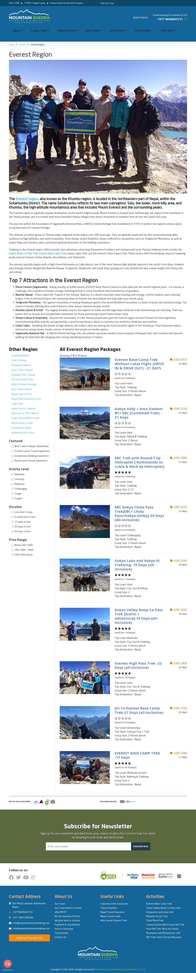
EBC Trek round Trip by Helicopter (164, 937)
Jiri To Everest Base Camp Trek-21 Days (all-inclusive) (139, 710)
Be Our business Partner (67, 916)
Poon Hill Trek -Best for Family (162, 928)
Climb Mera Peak (154, 920)
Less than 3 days (24, 512)
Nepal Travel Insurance (112, 911)
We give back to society (67, 920)
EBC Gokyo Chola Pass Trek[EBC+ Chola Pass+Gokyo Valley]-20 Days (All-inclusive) (139, 513)
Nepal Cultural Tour (21, 393)
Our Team (60, 903)
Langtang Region (20, 355)
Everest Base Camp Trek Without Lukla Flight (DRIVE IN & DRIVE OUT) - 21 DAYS (139, 363)
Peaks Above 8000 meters (25, 418)
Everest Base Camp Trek (159, 903)
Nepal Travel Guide (110, 916)
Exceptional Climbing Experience (32, 455)
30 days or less (23, 526)
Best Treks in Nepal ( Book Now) (32, 446)
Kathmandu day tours (22, 432)
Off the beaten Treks (22, 379)
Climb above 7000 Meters (24, 413)
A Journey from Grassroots (114, 903)
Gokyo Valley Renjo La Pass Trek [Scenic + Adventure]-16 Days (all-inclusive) (139, 616)
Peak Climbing (67, 30)
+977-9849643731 (170, 19)
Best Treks (94, 30)
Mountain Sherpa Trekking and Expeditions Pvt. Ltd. (120, 969)
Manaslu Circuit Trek (156, 916)
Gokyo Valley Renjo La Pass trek (163, 907)
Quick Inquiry (140, 17)
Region (22, 44)
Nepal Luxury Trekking (23, 408)
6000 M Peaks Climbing (23, 384)
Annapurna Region (21, 364)
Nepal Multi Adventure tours (26, 398)
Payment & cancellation (67, 924)
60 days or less (23, 531)
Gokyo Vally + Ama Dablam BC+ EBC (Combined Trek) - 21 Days (139, 413)
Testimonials (61, 932)
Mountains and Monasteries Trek (163, 932)
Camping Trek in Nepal (23, 374)
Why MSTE (169, 30)
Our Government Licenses (68, 907)
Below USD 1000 (24, 544)
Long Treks (17, 403)
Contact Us (60, 937)
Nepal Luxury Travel (22, 422)
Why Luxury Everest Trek (113, 920)
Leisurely (19, 479)
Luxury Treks (40, 30)
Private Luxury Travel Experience (32, 450)
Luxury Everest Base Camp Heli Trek (165, 924)
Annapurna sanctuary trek (159, 911)
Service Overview (64, 928)
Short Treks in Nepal (22, 369)
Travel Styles (144, 30)
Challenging (21, 488)
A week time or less (25, 516)
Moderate (20, 474)
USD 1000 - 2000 (24, 549)
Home (11, 44)
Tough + (19, 498)
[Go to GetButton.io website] (8, 970)
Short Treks (118, 30)
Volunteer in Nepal (21, 427)
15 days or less (23, 521)
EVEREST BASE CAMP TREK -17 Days (137, 755)
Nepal (18, 30)
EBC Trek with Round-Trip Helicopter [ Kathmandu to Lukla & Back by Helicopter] (139, 462)
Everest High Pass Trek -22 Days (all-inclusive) (138, 665)
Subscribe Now (140, 846)
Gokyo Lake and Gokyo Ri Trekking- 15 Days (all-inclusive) (137, 564)
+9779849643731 (23, 911)
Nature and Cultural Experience (31, 460)
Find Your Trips (107, 3)
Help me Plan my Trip (29, 938)
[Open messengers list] (8, 964)
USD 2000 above (24, 554)
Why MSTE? (61, 911)
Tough (18, 493)
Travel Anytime (108, 907)
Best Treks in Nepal (21, 389)
